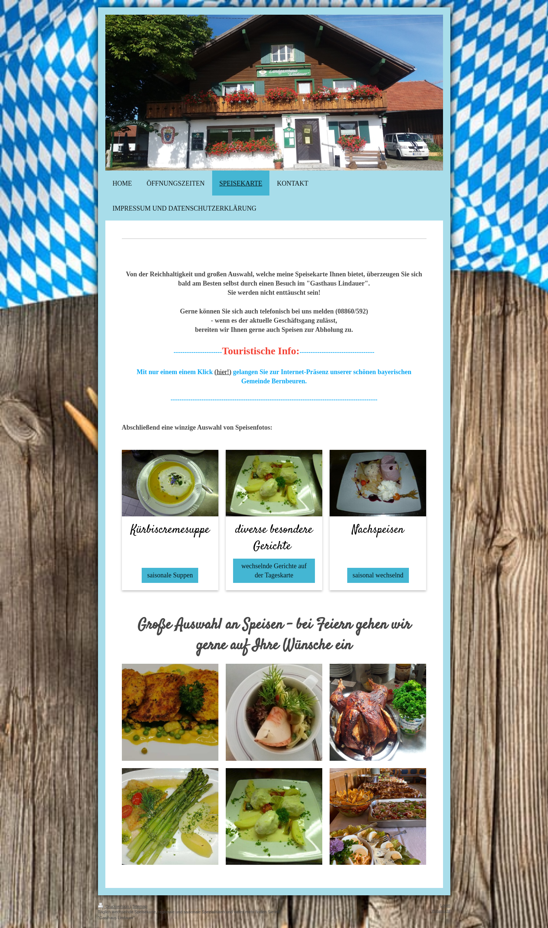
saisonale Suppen (170, 575)
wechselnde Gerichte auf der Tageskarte (274, 570)
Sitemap (140, 906)
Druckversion (114, 906)
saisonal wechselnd (378, 575)
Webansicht (440, 911)
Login (445, 905)
